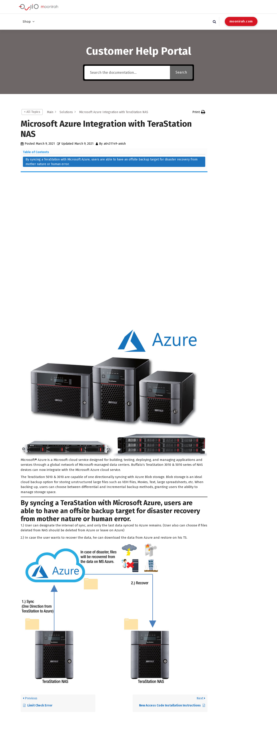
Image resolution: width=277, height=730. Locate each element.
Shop (27, 22)
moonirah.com (241, 21)
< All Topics (32, 112)
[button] (198, 111)
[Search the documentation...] (127, 72)
